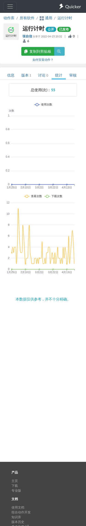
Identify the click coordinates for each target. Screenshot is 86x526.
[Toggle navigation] (10, 6)
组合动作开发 (21, 512)
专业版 (16, 490)
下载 (14, 485)
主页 (14, 481)
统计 (58, 75)
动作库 (8, 18)
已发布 (64, 29)
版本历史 (17, 522)
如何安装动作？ (43, 59)
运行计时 (65, 18)
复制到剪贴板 (37, 51)
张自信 (27, 36)
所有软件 (27, 18)
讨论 (43, 75)
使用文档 (17, 507)
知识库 (16, 517)
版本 (26, 75)
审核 (73, 75)
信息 (10, 75)
